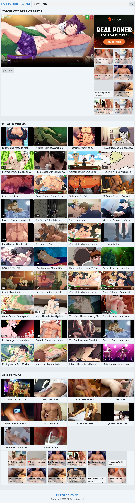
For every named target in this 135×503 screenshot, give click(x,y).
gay (4, 70)
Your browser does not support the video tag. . (47, 41)
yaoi (11, 70)
